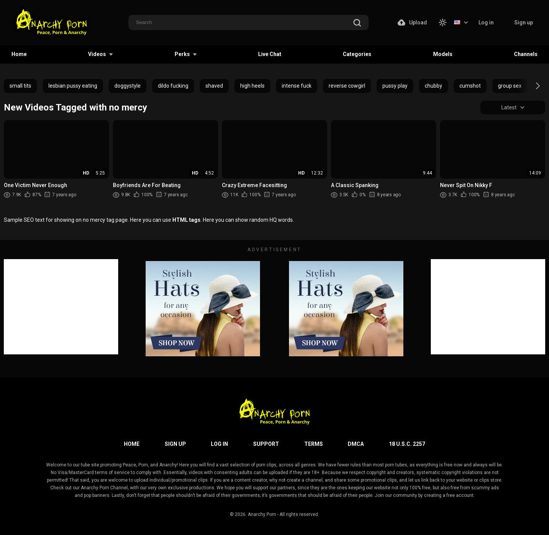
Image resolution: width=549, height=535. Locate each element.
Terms (313, 444)
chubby (433, 86)
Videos (97, 54)
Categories (357, 54)
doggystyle (127, 86)
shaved (214, 86)
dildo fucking (173, 86)
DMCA (356, 444)
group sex (510, 86)
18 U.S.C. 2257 (407, 444)
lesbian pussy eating (72, 86)
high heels (252, 86)
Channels (526, 54)
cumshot (470, 86)
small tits (20, 86)
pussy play (395, 86)
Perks (182, 54)
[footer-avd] (203, 308)
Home (19, 54)
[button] (531, 85)
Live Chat (269, 54)
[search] (357, 23)
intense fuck (296, 86)
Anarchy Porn (262, 514)
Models (443, 54)
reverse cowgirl (347, 86)
